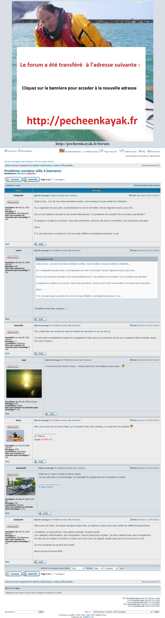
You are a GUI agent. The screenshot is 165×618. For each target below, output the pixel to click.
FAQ (142, 152)
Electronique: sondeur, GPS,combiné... (57, 165)
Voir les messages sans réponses (18, 161)
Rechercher (153, 152)
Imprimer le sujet (13, 185)
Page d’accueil (108, 152)
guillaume (31, 173)
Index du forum (11, 165)
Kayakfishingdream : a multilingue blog (79, 152)
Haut (7, 244)
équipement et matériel (29, 165)
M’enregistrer (25, 151)
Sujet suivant (154, 185)
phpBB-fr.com (88, 617)
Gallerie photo (128, 152)
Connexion (11, 151)
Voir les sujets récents (44, 161)
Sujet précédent (140, 185)
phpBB (71, 615)
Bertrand (21, 173)
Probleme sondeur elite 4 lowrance (32, 171)
